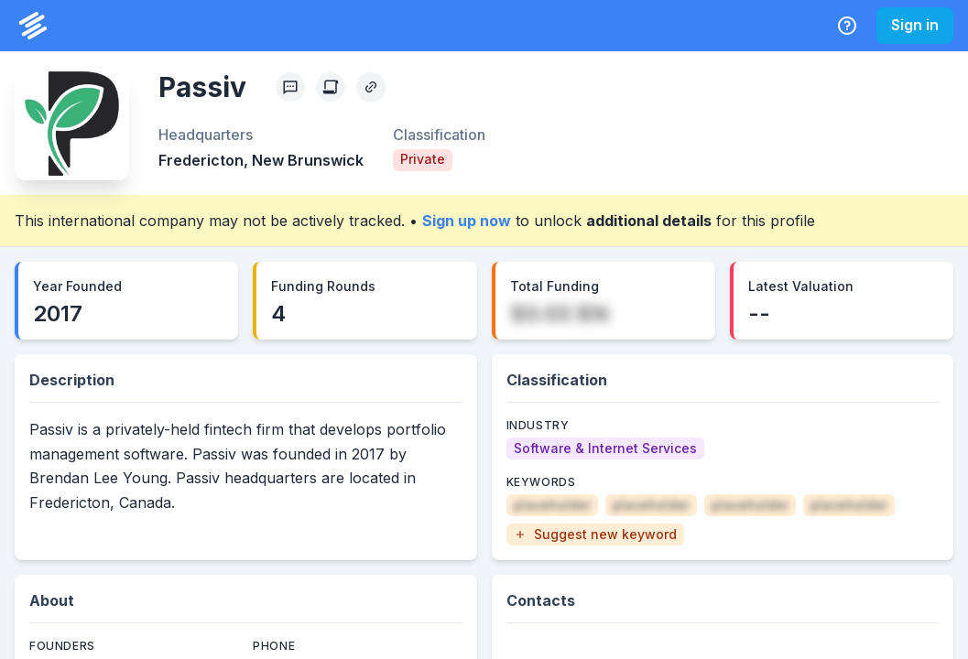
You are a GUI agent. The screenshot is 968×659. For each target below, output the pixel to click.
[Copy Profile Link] (371, 87)
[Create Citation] (330, 87)
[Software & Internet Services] (605, 448)
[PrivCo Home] (33, 25)
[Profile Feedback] (290, 87)
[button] (595, 535)
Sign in (915, 25)
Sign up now (466, 220)
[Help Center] (847, 25)
